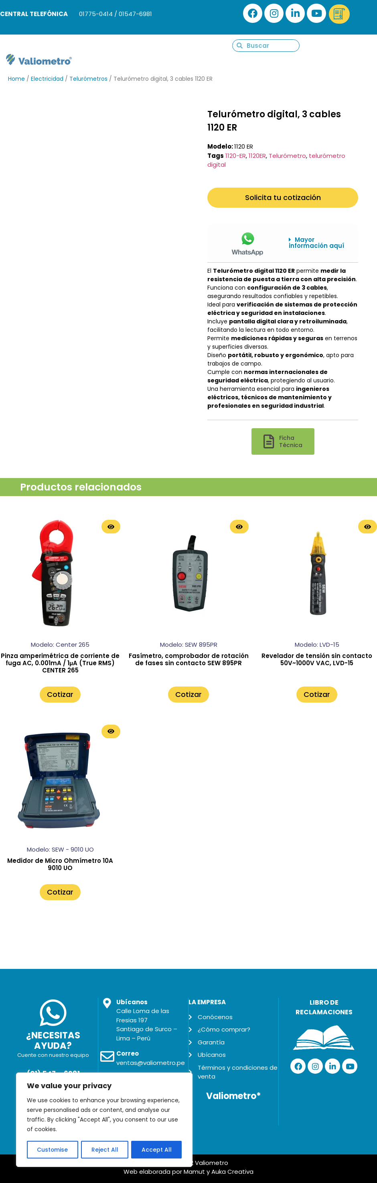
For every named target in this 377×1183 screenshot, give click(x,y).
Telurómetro (287, 155)
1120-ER (235, 155)
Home (16, 79)
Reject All (104, 1150)
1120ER (257, 155)
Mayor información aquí (316, 242)
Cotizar (60, 694)
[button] (317, 243)
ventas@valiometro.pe (150, 1062)
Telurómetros (88, 79)
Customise (52, 1150)
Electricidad (47, 79)
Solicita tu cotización (283, 197)
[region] (104, 1120)
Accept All (157, 1150)
